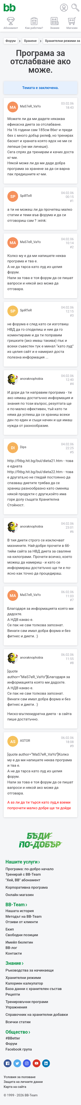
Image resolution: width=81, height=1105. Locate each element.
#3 (72, 315)
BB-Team (15, 904)
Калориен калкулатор (24, 983)
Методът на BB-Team (24, 916)
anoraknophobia (31, 379)
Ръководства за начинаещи (30, 970)
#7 (72, 600)
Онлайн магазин (20, 895)
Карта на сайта (15, 1087)
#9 (72, 746)
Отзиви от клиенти (22, 922)
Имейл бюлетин (19, 942)
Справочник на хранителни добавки (37, 1014)
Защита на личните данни (23, 1082)
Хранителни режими (23, 977)
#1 (72, 201)
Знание (13, 963)
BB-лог (11, 947)
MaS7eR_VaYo (30, 106)
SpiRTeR (26, 196)
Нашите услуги (22, 862)
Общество (17, 1032)
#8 (72, 663)
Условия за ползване (20, 1077)
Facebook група (19, 1049)
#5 (72, 452)
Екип (10, 929)
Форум (11, 41)
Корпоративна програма (27, 887)
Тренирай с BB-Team (23, 874)
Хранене (30, 41)
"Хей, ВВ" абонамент (23, 880)
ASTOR (25, 741)
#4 (72, 384)
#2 (72, 247)
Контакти (14, 953)
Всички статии (18, 1022)
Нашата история (20, 911)
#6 (72, 532)
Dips (23, 447)
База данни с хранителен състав (34, 989)
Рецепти (13, 994)
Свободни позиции (22, 935)
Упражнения (16, 1007)
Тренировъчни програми (27, 1002)
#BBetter (13, 1038)
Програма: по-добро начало (30, 869)
